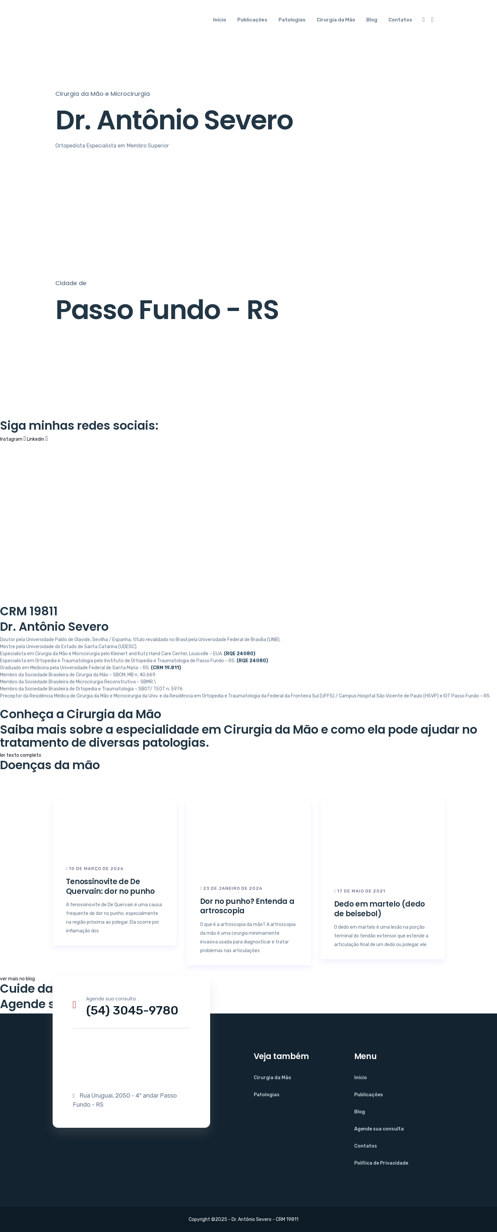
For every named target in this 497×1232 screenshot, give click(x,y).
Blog (371, 20)
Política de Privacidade (381, 1163)
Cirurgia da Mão (336, 20)
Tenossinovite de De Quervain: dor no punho (110, 886)
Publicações (252, 20)
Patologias (292, 20)
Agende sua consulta (379, 1129)
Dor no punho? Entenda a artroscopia (247, 906)
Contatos (400, 20)
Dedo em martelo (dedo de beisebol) (379, 909)
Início (219, 20)
